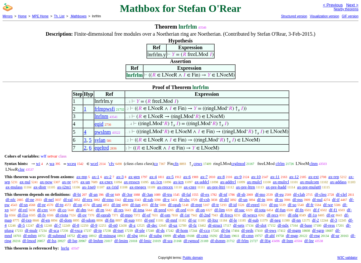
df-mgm (294, 230)
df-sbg (132, 235)
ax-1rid (112, 187)
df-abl (270, 235)
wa (52, 163)
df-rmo (108, 199)
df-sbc (184, 199)
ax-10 (256, 176)
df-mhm (30, 235)
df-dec (152, 225)
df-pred (160, 209)
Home (22, 16)
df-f (316, 209)
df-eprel (252, 204)
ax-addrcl (228, 181)
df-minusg (107, 235)
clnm (313, 163)
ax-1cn (156, 181)
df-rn (100, 209)
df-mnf (171, 220)
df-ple (140, 230)
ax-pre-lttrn (245, 187)
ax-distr (39, 187)
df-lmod (29, 240)
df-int (116, 204)
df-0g (225, 230)
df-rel (23, 209)
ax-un (85, 181)
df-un (242, 199)
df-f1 (333, 209)
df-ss (279, 199)
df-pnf (149, 220)
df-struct (215, 225)
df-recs (272, 215)
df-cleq (321, 194)
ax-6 (187, 176)
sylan (100, 140)
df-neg (275, 220)
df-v (166, 199)
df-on (200, 209)
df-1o (312, 215)
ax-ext (313, 176)
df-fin (110, 220)
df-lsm (224, 235)
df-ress (329, 225)
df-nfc (10, 199)
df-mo (260, 194)
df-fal (186, 194)
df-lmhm (95, 240)
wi (38, 163)
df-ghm (179, 235)
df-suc (239, 209)
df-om (165, 215)
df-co (62, 209)
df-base (306, 225)
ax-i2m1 (64, 187)
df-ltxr (213, 220)
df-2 (315, 220)
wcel (94, 163)
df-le (233, 220)
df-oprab (103, 215)
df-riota (62, 215)
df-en (45, 220)
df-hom (182, 230)
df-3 (333, 220)
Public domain (193, 257)
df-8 (75, 225)
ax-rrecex (165, 187)
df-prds (247, 230)
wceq (71, 163)
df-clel (341, 194)
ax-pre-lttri (216, 187)
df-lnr (309, 240)
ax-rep (333, 176)
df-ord (181, 209)
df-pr (41, 204)
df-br (154, 204)
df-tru (167, 194)
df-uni (97, 204)
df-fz (193, 225)
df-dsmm (218, 240)
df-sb (241, 194)
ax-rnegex (138, 187)
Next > (352, 5)
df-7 (57, 225)
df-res (119, 209)
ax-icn (178, 181)
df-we (328, 204)
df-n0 (112, 225)
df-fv (42, 215)
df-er (331, 215)
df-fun (280, 209)
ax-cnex (106, 181)
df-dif (224, 199)
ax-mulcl (254, 181)
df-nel (49, 199)
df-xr (192, 220)
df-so (292, 204)
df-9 (93, 225)
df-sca (54, 230)
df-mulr (31, 230)
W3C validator (347, 257)
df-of (146, 215)
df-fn (299, 209)
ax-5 (170, 176)
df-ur (335, 235)
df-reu (128, 199)
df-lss (51, 240)
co (156, 163)
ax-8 (221, 176)
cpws (198, 163)
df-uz (173, 225)
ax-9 (238, 176)
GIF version (350, 16)
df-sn (23, 204)
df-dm (81, 209)
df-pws (270, 230)
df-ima (138, 209)
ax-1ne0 (89, 187)
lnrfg (65, 248)
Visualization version (324, 16)
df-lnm (287, 240)
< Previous (333, 5)
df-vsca (76, 230)
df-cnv (42, 209)
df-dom (66, 220)
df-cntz (202, 235)
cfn (176, 163)
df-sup (129, 220)
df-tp (59, 204)
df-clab (299, 194)
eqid (99, 124)
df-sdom (88, 220)
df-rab (148, 199)
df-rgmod (191, 240)
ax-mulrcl (281, 181)
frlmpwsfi (105, 109)
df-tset (118, 230)
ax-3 (120, 176)
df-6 (39, 225)
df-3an (147, 194)
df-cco (204, 230)
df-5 (21, 225)
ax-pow (46, 181)
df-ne (29, 199)
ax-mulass (14, 187)
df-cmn (247, 235)
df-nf (223, 194)
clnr (21, 169)
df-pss (297, 199)
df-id (232, 204)
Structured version (294, 16)
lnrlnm (101, 116)
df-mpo (126, 215)
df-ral (68, 199)
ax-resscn (132, 181)
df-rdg (293, 215)
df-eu (279, 194)
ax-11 (275, 176)
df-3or (127, 194)
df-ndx (283, 225)
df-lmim (121, 240)
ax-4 (153, 176)
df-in (261, 199)
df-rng (315, 235)
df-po (273, 204)
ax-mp (82, 176)
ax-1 (95, 176)
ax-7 (204, 176)
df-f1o (23, 215)
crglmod (238, 163)
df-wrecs (250, 215)
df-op (77, 204)
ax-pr (66, 181)
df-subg (155, 235)
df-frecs (226, 215)
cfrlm (280, 163)
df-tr (215, 204)
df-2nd (204, 215)
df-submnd (57, 235)
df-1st (185, 215)
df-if (335, 199)
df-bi (77, 194)
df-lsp (72, 240)
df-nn (296, 220)
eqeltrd (102, 147)
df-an (93, 194)
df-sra (167, 240)
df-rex (87, 199)
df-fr (310, 204)
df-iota (260, 209)
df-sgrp (318, 230)
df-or (110, 194)
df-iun (135, 204)
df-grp (82, 235)
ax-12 (294, 176)
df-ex (204, 194)
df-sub (253, 220)
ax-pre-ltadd (276, 187)
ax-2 (107, 176)
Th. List (59, 16)
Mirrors (8, 16)
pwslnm (103, 132)
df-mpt (196, 204)
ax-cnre (190, 187)
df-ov (82, 215)
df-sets (239, 225)
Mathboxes (78, 16)
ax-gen (134, 176)
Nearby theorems (346, 9)
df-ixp (26, 220)
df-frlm (242, 240)
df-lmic (145, 240)
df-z (132, 225)
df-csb (204, 199)
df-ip (98, 230)
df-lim (219, 209)
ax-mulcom (309, 181)
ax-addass (338, 181)
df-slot (260, 225)
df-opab (174, 204)
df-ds (160, 230)
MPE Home (40, 16)
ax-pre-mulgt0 (309, 187)
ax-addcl (202, 181)
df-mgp (292, 235)
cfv (112, 163)
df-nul (317, 199)
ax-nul (25, 181)
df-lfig (265, 240)
